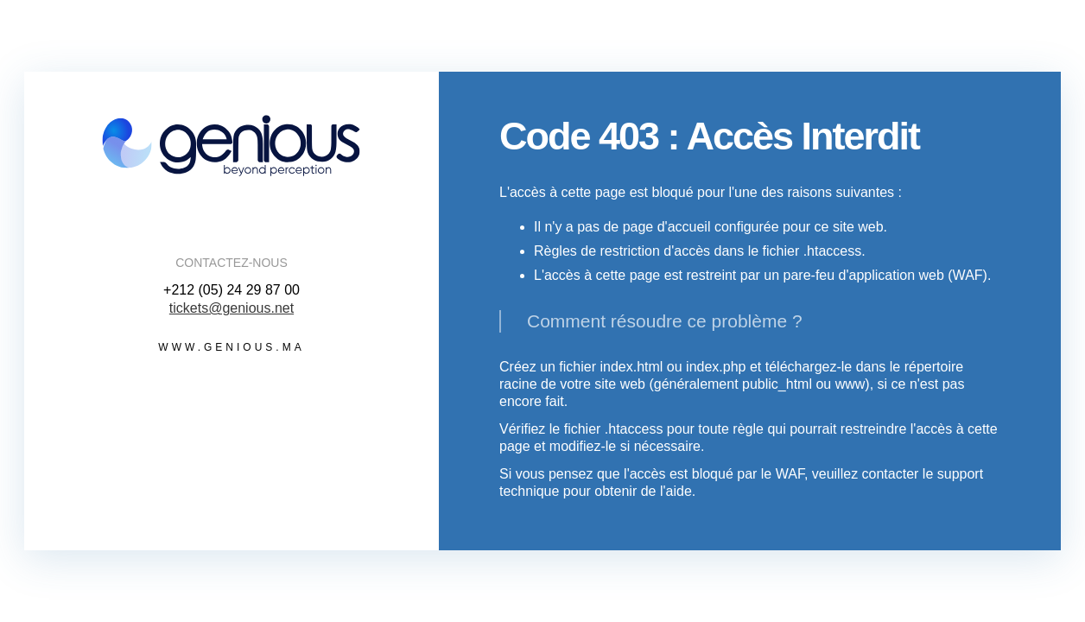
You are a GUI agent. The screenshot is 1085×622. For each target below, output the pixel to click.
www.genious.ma (231, 347)
